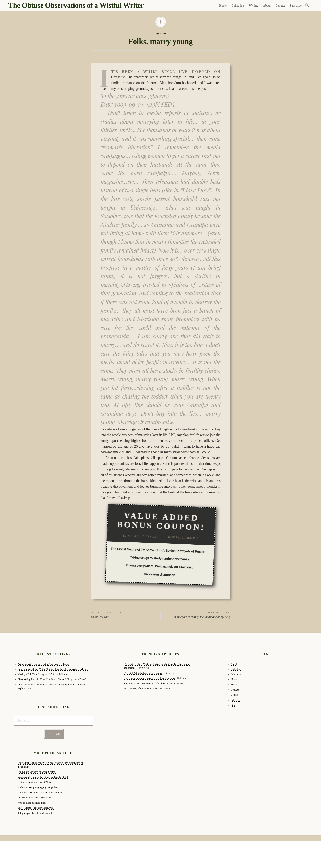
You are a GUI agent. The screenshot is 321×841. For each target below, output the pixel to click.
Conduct (235, 689)
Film (233, 705)
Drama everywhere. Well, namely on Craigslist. (159, 566)
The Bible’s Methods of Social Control (37, 771)
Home (223, 5)
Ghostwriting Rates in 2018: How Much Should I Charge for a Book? (52, 679)
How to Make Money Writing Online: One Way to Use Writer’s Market (53, 669)
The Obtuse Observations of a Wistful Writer (76, 5)
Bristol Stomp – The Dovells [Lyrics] (36, 807)
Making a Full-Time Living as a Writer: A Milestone (43, 674)
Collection (238, 5)
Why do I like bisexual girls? (32, 802)
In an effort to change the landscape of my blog (195, 614)
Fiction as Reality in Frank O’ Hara (35, 782)
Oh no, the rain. (125, 614)
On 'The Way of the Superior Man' (34, 797)
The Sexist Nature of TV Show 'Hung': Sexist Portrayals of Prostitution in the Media (170, 551)
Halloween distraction (159, 574)
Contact (280, 5)
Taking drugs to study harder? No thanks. (160, 558)
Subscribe (296, 5)
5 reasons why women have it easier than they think (43, 777)
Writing (253, 5)
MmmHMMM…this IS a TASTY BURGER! (40, 792)
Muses (234, 679)
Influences (236, 674)
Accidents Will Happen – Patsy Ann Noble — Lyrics (43, 663)
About (267, 5)
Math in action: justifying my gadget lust (38, 787)
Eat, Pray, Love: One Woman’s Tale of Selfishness (148, 683)
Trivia (234, 684)
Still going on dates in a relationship (35, 813)
